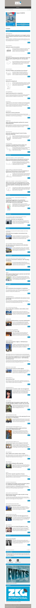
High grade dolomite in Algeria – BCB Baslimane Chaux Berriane (17, 342)
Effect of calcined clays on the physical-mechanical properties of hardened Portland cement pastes (17, 160)
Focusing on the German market (13, 505)
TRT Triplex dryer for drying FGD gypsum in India (17, 526)
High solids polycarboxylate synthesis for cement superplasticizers (17, 123)
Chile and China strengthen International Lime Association (16, 234)
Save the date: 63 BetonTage (12, 331)
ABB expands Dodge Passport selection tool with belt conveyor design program (18, 274)
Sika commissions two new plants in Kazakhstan (17, 288)
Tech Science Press (24, 606)
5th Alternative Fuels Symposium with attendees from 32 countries (17, 245)
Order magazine (23, 23)
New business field (10, 379)
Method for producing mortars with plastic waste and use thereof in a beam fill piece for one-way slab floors (18, 59)
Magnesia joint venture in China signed (15, 368)
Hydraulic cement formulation (13, 47)
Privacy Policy (15, 604)
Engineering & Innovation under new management (17, 389)
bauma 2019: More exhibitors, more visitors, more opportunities (17, 309)
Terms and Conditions (8, 604)
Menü (18, 7)
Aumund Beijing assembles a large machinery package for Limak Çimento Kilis (16, 428)
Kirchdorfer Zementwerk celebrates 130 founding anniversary (17, 260)
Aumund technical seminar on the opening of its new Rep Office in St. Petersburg (18, 417)
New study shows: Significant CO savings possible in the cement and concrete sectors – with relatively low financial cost (18, 357)
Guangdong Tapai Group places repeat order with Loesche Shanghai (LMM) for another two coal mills (17, 403)
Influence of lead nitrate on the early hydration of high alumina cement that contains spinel (17, 171)
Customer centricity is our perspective (14, 219)
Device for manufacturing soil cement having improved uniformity (16, 134)
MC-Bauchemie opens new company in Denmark (17, 443)
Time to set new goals (11, 538)
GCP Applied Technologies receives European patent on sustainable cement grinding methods (18, 484)
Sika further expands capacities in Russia (15, 474)
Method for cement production (13, 112)
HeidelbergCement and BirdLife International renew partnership (18, 298)
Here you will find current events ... (11, 583)
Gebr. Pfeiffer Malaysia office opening (14, 463)
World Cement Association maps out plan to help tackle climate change (17, 495)
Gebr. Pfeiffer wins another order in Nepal (15, 453)
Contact (19, 604)
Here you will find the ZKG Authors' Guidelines (13, 601)
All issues (23, 25)
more (29, 42)
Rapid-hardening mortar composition (14, 93)
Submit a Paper (10, 554)
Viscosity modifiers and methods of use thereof (16, 70)
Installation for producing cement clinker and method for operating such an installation (16, 145)
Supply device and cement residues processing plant (18, 103)
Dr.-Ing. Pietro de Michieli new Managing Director (17, 515)
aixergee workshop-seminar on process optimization (18, 320)
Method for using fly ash (11, 81)
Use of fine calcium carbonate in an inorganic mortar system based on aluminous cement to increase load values (18, 36)
